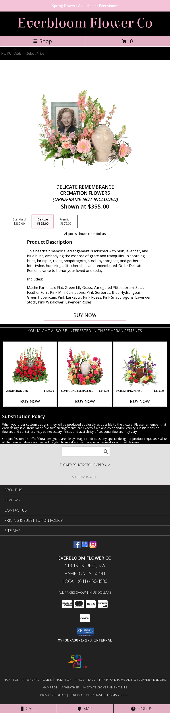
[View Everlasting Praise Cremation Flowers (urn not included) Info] (140, 365)
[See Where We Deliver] (85, 477)
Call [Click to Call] (28, 709)
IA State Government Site (105, 687)
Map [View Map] (85, 709)
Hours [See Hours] (142, 709)
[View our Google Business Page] (85, 546)
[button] (85, 632)
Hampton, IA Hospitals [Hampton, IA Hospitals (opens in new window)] (75, 680)
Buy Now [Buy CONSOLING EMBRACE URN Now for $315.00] (85, 401)
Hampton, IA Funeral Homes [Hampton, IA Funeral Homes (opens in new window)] (28, 680)
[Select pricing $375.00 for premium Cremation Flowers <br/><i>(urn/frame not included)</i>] (65, 221)
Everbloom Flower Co (85, 23)
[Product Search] (86, 451)
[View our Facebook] (77, 546)
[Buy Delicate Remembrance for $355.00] (85, 315)
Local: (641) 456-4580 (85, 581)
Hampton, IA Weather (61, 687)
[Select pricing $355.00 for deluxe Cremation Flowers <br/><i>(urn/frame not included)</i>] (42, 221)
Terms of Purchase (86, 695)
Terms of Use (118, 695)
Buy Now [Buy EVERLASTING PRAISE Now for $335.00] (140, 401)
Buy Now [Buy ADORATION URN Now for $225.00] (30, 401)
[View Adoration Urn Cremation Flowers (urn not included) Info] (30, 365)
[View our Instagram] (93, 546)
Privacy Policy (53, 695)
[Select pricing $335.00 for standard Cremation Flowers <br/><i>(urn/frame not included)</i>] (19, 221)
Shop (42, 41)
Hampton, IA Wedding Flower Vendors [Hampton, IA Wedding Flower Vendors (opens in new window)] (132, 680)
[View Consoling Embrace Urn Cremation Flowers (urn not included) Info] (85, 365)
